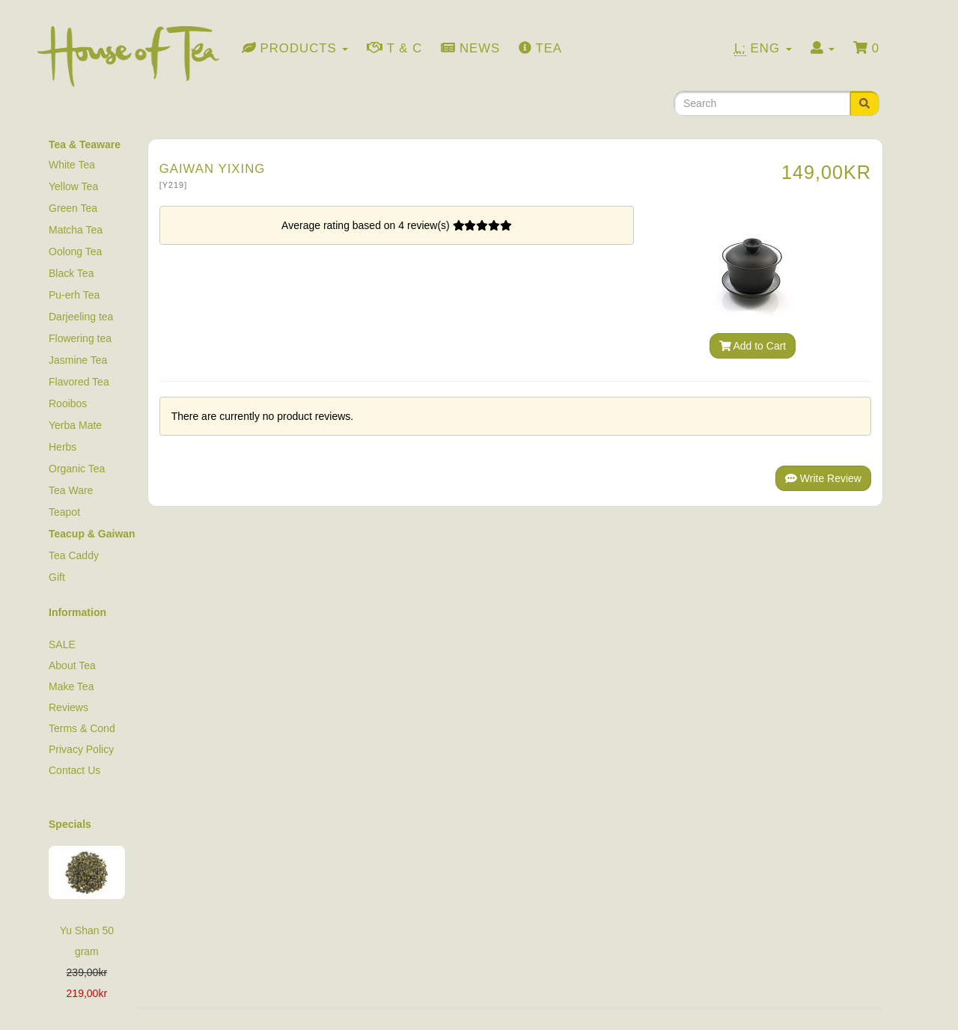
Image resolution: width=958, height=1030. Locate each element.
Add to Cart (753, 346)
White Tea (72, 165)
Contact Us (74, 770)
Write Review (823, 478)
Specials (70, 824)
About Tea (72, 665)
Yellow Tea (73, 186)
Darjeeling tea (81, 317)
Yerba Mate (75, 425)
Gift (57, 577)
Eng (763, 48)
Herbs (62, 447)
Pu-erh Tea (74, 295)
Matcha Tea (76, 230)
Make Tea (71, 686)
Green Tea (73, 208)
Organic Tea (77, 469)
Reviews (68, 707)
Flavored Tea (79, 382)
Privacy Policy (81, 749)
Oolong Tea (75, 252)
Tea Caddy (74, 555)
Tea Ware (71, 490)
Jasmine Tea (78, 360)
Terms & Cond (82, 728)
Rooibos (68, 403)
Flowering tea (80, 338)
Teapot (64, 512)
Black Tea (71, 273)
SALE (62, 644)
